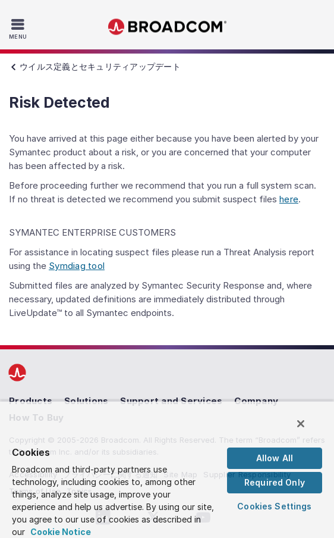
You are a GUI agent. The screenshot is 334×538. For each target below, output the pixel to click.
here (288, 199)
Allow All (274, 458)
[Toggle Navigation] (19, 28)
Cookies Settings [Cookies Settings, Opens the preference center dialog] (274, 506)
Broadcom (167, 27)
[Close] (301, 424)
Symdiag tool (77, 265)
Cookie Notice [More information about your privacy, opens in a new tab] (60, 532)
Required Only (274, 482)
